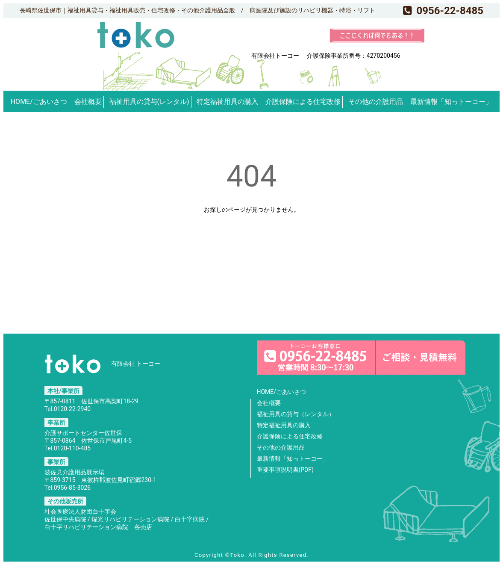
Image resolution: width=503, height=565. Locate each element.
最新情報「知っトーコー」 (451, 102)
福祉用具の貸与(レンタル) (149, 102)
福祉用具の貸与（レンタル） (296, 414)
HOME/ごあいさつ (39, 102)
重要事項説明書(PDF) (285, 469)
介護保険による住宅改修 (303, 102)
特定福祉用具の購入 (227, 102)
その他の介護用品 (375, 102)
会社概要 (88, 102)
